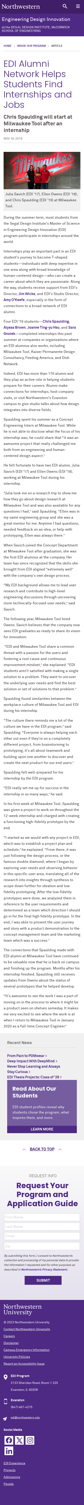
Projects (9, 1470)
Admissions (12, 1477)
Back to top (42, 1149)
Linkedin (8, 1450)
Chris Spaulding (56, 321)
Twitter (19, 1440)
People (9, 1484)
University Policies (17, 1356)
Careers (9, 1336)
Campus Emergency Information (27, 1350)
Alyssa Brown (15, 327)
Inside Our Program (31, 46)
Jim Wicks (26, 294)
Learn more (42, 1129)
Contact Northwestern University (27, 1329)
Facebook (8, 1440)
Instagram (30, 1440)
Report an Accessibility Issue (24, 1363)
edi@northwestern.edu (25, 1417)
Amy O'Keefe (14, 300)
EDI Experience (14, 1463)
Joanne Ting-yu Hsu (43, 327)
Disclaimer (11, 1343)
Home (8, 46)
